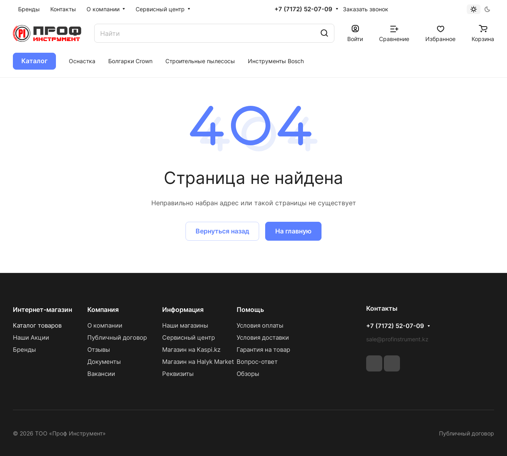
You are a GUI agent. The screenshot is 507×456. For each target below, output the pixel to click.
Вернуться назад (222, 231)
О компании (104, 325)
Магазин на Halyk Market (198, 361)
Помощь (250, 309)
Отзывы (98, 349)
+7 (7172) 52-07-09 (303, 9)
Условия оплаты (260, 325)
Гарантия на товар (263, 349)
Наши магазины (185, 325)
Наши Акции (31, 337)
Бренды (24, 349)
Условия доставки (263, 337)
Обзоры (248, 374)
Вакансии (101, 374)
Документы (104, 361)
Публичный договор (117, 337)
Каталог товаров (37, 325)
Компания (103, 309)
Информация (183, 309)
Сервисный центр (188, 337)
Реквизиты (178, 374)
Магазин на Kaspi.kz (191, 349)
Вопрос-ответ (257, 361)
